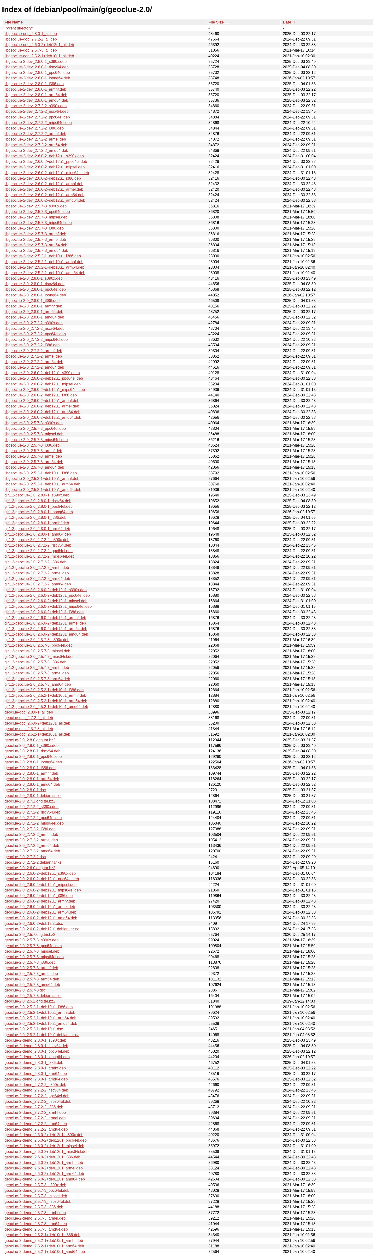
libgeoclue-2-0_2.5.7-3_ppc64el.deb (35, 428)
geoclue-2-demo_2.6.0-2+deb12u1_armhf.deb (44, 1163)
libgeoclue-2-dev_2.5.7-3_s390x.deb (36, 206)
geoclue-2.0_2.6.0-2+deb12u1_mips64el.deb (43, 890)
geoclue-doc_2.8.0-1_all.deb (29, 712)
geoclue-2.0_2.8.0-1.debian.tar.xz (33, 796)
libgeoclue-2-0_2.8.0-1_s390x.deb (34, 278)
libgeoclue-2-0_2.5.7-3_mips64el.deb (36, 440)
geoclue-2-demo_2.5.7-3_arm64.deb (36, 1224)
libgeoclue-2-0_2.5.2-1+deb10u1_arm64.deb (42, 484)
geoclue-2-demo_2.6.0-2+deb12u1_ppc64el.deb (46, 1140)
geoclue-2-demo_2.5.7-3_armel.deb (35, 1218)
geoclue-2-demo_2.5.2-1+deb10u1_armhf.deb (44, 1241)
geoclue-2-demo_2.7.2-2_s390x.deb (35, 1085)
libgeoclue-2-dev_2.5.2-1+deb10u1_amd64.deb (45, 273)
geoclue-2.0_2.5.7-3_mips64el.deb (34, 957)
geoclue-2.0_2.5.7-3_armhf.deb (31, 968)
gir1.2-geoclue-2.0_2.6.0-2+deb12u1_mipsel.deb (46, 601)
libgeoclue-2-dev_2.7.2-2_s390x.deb (36, 106)
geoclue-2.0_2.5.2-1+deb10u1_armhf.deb (40, 1012)
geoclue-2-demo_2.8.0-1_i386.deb (34, 1063)
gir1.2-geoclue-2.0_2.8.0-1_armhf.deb (37, 523)
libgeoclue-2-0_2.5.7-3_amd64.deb (34, 467)
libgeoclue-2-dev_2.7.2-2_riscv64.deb (37, 111)
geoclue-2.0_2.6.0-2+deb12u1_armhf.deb (40, 901)
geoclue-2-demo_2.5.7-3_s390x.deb (35, 1185)
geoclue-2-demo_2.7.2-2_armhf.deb (35, 1112)
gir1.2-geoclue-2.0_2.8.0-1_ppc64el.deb (39, 506)
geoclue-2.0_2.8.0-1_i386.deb (30, 768)
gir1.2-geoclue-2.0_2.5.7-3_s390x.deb (37, 640)
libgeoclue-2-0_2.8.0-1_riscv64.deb (35, 284)
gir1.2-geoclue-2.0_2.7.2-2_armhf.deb (37, 568)
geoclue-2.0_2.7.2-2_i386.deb (30, 829)
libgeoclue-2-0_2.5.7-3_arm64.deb (34, 462)
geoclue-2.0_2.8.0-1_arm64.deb (32, 779)
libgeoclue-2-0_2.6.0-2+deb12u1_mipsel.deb (43, 384)
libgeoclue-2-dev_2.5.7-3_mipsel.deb (36, 217)
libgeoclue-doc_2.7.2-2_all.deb (31, 39)
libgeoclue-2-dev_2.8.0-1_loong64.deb (37, 78)
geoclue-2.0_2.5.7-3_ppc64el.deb (33, 946)
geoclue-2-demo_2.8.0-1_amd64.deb (36, 1079)
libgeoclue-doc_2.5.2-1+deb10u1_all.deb (39, 56)
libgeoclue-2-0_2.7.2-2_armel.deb (33, 356)
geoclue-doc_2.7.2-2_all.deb (29, 718)
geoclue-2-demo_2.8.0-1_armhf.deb (35, 1068)
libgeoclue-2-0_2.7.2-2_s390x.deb (34, 323)
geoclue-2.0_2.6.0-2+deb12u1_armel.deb (40, 907)
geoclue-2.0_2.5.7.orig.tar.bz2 (30, 934)
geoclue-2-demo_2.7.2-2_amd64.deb (36, 1129)
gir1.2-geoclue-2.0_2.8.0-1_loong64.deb (39, 512)
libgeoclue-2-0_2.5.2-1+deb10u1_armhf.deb (42, 479)
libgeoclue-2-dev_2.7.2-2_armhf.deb (35, 134)
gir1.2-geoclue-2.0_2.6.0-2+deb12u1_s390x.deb (46, 590)
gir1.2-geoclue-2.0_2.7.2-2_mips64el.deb (40, 556)
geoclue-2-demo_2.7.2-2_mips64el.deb (38, 1101)
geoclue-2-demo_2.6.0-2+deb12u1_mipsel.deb (44, 1146)
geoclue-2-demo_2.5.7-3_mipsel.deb (36, 1196)
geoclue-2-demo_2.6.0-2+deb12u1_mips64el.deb (46, 1152)
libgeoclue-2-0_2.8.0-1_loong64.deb (35, 295)
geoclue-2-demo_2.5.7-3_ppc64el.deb (37, 1190)
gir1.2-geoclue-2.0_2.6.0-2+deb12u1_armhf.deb (45, 618)
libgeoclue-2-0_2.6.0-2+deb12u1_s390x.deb (42, 373)
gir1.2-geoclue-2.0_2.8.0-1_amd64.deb (38, 534)
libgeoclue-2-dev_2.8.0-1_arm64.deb (36, 95)
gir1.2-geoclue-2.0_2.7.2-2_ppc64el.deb (39, 551)
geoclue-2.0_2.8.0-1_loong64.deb (33, 762)
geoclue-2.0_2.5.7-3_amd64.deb (32, 985)
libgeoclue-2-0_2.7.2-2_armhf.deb (33, 351)
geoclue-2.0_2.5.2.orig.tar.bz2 (30, 1001)
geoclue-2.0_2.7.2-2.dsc (25, 857)
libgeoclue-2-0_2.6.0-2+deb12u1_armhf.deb (42, 401)
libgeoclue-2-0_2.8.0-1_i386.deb (32, 301)
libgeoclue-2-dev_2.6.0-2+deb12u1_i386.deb (43, 178)
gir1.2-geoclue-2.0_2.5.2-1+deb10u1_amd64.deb (46, 707)
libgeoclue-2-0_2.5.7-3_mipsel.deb (34, 434)
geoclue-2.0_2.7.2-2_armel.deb (31, 840)
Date (287, 22)
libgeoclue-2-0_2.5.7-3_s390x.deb (34, 423)
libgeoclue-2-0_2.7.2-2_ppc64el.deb (35, 334)
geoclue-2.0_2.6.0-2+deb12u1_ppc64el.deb (42, 879)
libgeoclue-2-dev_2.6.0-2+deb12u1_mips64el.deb (47, 173)
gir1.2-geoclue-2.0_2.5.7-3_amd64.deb (38, 684)
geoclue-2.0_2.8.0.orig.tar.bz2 (30, 740)
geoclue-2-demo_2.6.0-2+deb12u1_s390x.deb (44, 1135)
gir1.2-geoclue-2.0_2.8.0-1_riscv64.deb (38, 501)
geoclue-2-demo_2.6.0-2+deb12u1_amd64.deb (45, 1179)
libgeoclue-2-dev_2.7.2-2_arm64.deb (36, 145)
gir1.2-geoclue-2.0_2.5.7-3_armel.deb (37, 673)
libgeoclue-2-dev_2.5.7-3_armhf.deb (35, 234)
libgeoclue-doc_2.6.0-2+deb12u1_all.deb (39, 45)
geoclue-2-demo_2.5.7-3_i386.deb (34, 1207)
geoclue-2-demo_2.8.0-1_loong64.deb (37, 1057)
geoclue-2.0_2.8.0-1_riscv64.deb (32, 751)
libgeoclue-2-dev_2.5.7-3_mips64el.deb (38, 223)
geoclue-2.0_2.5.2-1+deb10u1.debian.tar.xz (42, 1035)
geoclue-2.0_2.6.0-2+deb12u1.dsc (34, 923)
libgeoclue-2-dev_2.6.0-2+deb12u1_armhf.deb (44, 184)
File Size (216, 22)
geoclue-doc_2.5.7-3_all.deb (29, 729)
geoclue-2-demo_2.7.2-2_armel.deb (35, 1118)
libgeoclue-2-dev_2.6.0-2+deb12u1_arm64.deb (44, 195)
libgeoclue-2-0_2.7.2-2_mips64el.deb (36, 339)
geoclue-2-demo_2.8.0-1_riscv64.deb (36, 1046)
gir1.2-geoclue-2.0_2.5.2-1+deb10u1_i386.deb (44, 690)
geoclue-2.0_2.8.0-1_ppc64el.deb (33, 757)
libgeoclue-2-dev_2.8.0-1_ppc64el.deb (37, 73)
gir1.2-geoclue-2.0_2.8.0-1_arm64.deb (37, 529)
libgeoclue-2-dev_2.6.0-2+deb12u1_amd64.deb (45, 200)
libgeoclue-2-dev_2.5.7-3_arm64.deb (36, 245)
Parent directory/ (19, 28)
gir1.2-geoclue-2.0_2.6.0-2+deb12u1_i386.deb (44, 612)
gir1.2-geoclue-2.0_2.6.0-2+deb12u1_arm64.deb (46, 629)
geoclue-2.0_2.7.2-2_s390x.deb (32, 807)
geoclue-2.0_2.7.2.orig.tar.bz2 (30, 801)
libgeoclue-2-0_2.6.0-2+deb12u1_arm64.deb (42, 412)
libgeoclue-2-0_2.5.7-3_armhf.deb (33, 451)
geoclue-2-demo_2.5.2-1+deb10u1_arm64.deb (44, 1246)
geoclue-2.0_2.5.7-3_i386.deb (30, 962)
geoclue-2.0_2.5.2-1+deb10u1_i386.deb (39, 1007)
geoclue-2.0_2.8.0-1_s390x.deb (32, 746)
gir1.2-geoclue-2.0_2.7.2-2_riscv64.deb (38, 545)
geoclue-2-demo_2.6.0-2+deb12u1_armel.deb (44, 1168)
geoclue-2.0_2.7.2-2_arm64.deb (32, 846)
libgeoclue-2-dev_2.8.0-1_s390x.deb (36, 61)
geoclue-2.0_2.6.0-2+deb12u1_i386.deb (39, 896)
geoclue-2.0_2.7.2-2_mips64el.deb (34, 823)
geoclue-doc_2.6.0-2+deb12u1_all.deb (37, 723)
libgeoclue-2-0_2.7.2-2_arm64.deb (34, 362)
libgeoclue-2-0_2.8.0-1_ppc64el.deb (35, 289)
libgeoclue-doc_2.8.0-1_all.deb (31, 34)
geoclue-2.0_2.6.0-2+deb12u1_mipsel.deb (40, 885)
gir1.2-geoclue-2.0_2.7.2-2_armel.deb (37, 573)
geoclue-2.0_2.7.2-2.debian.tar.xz (33, 862)
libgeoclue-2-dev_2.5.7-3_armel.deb (35, 239)
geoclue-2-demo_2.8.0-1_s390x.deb (35, 1040)
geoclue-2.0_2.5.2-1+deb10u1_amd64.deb (41, 1023)
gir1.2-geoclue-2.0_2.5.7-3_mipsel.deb (37, 651)
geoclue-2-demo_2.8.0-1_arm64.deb (36, 1074)
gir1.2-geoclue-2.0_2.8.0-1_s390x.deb (37, 495)
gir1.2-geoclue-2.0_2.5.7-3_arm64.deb (37, 679)
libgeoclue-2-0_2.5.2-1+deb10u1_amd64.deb (43, 490)
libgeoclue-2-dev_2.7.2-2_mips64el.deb (38, 123)
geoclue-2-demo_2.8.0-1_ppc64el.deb (37, 1051)
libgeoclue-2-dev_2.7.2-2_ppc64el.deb (37, 117)
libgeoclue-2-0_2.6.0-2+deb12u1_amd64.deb (43, 417)
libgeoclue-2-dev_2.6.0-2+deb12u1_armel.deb (44, 189)
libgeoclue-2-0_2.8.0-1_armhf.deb (33, 306)
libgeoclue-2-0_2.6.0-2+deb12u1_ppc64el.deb (44, 378)
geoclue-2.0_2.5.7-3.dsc (25, 990)
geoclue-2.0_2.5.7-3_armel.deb (31, 974)
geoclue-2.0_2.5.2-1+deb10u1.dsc (34, 1029)
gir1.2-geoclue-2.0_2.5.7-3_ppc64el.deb (39, 645)
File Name (14, 22)
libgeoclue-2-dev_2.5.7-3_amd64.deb (36, 250)
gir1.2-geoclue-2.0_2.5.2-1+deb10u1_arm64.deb (46, 701)
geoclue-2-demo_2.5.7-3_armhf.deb (35, 1213)
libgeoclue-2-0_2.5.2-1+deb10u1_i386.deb (41, 473)
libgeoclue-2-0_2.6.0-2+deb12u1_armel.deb (42, 406)
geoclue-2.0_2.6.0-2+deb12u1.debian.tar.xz (42, 929)
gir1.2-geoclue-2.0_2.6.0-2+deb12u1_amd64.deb (46, 634)
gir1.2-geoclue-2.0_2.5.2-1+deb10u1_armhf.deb (45, 695)
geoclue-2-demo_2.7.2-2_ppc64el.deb (37, 1096)
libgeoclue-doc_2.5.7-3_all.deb (31, 50)
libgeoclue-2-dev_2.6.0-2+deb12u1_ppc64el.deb (46, 161)
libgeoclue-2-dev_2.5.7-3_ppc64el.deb (37, 212)
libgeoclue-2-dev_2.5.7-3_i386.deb (34, 228)
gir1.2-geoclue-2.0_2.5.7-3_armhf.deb (37, 668)
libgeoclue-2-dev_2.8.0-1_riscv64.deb (37, 67)
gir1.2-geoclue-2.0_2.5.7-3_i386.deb (35, 662)
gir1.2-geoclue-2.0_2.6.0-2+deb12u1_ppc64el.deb (47, 595)
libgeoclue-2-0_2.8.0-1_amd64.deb (34, 317)
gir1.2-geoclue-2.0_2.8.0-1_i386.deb (35, 517)
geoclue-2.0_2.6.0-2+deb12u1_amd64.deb (41, 918)
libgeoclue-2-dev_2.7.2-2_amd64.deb (36, 150)
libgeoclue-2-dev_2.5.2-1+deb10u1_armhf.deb (44, 262)
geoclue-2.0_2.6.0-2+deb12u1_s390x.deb (40, 873)
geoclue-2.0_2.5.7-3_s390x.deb (32, 940)
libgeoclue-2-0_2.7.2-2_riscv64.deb (35, 328)
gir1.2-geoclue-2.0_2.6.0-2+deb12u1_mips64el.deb (48, 606)
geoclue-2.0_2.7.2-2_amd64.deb (32, 851)
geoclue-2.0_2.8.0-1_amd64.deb (32, 784)
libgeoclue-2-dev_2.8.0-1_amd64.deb (36, 100)
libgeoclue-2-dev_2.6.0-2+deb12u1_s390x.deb (44, 156)
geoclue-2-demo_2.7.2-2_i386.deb (34, 1107)
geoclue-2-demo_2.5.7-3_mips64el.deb (38, 1201)
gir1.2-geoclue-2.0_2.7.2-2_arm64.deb (37, 579)
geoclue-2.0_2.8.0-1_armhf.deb (31, 773)
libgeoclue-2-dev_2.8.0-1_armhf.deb (35, 89)
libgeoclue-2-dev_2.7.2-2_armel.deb (35, 139)
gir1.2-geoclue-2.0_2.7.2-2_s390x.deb (37, 540)
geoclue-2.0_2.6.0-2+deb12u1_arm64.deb (40, 912)
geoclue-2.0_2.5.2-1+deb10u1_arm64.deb (40, 1018)
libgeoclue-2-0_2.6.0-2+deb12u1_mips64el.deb (45, 390)
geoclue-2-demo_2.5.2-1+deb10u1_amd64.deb (45, 1252)
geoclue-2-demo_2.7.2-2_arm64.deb (36, 1124)
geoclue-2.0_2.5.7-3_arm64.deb (32, 979)
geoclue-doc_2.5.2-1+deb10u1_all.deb (37, 734)
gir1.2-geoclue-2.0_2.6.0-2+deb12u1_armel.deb (45, 623)
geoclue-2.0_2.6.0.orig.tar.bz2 (30, 868)
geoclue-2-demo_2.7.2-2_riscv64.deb (36, 1090)
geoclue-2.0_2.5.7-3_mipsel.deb (32, 951)
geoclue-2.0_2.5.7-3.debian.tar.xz (33, 996)
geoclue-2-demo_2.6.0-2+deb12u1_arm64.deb (44, 1174)
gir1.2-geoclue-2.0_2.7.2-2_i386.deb (35, 562)
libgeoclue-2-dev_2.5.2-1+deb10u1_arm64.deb (44, 267)
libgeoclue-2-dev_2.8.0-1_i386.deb (34, 84)
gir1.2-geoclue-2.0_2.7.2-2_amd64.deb (38, 584)
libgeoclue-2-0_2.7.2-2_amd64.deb (34, 367)
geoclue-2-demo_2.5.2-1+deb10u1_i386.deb (42, 1235)
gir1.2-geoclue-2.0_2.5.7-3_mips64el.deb (40, 657)
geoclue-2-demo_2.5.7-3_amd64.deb (36, 1229)
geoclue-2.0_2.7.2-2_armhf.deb (31, 834)
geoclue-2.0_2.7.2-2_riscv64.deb (32, 812)
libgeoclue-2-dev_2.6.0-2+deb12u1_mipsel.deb (45, 167)
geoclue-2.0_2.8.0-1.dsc (25, 790)
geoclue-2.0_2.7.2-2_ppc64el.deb (33, 818)
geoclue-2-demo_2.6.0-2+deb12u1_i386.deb (42, 1157)
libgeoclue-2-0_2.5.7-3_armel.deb (33, 456)
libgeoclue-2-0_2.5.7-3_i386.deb (32, 445)
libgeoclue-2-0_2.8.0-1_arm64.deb (34, 312)
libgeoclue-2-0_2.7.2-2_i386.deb (32, 345)
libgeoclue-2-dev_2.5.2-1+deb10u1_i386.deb (43, 256)
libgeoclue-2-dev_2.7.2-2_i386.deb (34, 128)
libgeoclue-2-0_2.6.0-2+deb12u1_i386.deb (41, 395)
